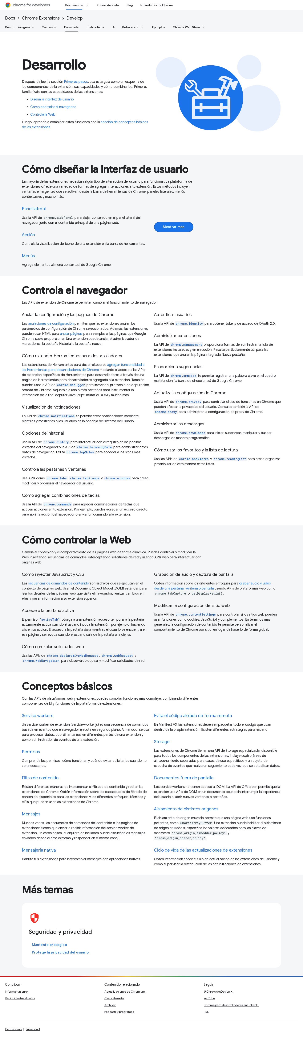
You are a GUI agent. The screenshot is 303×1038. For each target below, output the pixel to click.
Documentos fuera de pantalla (183, 778)
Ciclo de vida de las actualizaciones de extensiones (203, 850)
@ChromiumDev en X (218, 991)
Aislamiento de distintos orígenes (186, 809)
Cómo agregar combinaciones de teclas (61, 495)
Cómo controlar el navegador (53, 107)
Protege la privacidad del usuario (60, 952)
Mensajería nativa (39, 850)
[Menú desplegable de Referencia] (143, 27)
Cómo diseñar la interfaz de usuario (105, 169)
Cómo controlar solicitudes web (53, 646)
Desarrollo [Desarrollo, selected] (71, 27)
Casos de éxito (108, 5)
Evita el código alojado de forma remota (193, 715)
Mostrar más (174, 227)
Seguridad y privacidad (60, 931)
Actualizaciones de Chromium (124, 991)
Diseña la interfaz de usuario (52, 99)
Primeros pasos (76, 82)
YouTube (209, 998)
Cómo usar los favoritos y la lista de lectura (196, 450)
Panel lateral (34, 208)
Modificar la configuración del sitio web (192, 605)
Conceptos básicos (67, 686)
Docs (10, 18)
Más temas (47, 890)
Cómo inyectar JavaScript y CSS (53, 574)
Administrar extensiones (177, 335)
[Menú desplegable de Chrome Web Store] (205, 27)
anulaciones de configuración (51, 324)
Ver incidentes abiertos (20, 998)
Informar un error (16, 991)
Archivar (110, 1005)
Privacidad (33, 1029)
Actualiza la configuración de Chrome (190, 393)
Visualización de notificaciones (51, 407)
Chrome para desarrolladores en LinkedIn (231, 1005)
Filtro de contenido (40, 778)
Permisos (31, 751)
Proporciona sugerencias (178, 366)
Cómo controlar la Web (76, 540)
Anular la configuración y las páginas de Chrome (68, 314)
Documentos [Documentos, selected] (74, 5)
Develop (74, 18)
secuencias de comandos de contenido (58, 583)
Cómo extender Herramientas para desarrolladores (72, 356)
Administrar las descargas (179, 424)
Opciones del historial (43, 433)
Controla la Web (42, 114)
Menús (28, 256)
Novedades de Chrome (157, 5)
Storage (162, 741)
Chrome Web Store (186, 27)
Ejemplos (158, 27)
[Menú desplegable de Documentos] (88, 5)
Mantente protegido (49, 945)
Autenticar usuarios (173, 314)
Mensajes (31, 814)
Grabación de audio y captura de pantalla (194, 574)
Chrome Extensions (41, 18)
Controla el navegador (74, 290)
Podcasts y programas (119, 1012)
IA (113, 27)
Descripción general (19, 27)
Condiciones (13, 1029)
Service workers (37, 715)
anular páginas (71, 334)
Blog (129, 5)
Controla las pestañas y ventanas (54, 469)
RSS (206, 1012)
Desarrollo (54, 65)
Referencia (130, 27)
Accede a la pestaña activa (48, 610)
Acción (28, 234)
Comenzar (49, 27)
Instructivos (95, 27)
